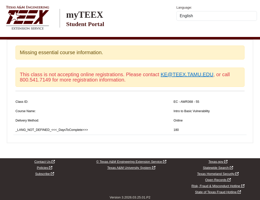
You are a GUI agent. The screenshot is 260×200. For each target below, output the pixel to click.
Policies (44, 168)
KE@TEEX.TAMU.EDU (187, 74)
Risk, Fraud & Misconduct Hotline (218, 186)
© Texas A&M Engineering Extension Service (131, 162)
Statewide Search (218, 168)
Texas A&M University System (131, 168)
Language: (184, 7)
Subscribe (44, 174)
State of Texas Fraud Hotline (218, 192)
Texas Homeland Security (218, 174)
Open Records (218, 180)
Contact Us (44, 162)
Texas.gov (218, 162)
